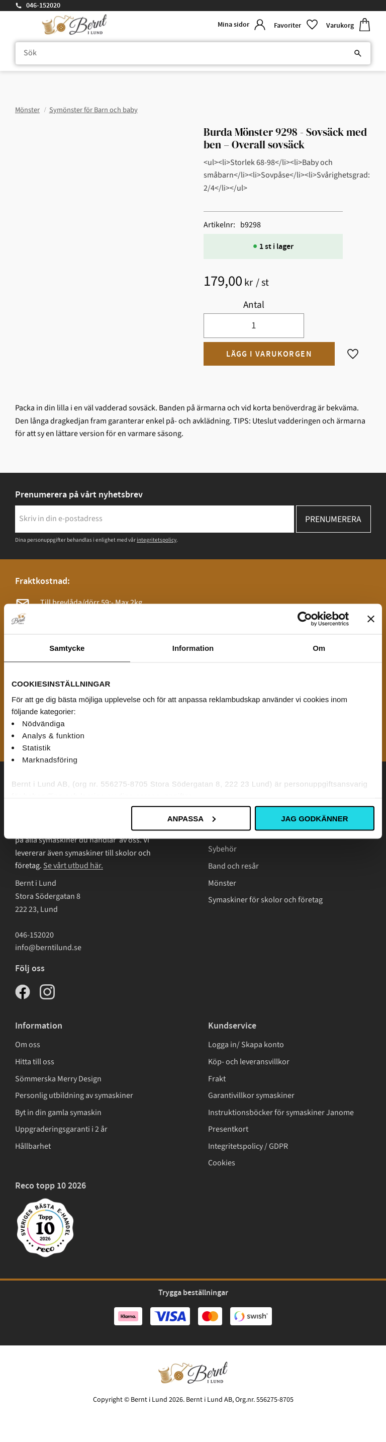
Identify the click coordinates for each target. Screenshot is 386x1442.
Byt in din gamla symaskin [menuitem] (58, 1112)
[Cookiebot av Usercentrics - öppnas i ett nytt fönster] (305, 618)
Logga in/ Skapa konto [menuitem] (246, 1044)
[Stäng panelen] (370, 618)
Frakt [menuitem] (217, 1078)
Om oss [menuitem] (27, 1044)
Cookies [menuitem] (221, 1162)
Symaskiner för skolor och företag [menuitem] (265, 899)
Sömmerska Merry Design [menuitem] (58, 1078)
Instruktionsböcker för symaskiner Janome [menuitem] (281, 1112)
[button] (296, 25)
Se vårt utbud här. (73, 865)
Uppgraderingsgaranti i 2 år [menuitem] (61, 1129)
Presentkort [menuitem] (228, 1129)
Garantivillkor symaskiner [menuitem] (251, 1095)
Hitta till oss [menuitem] (34, 1061)
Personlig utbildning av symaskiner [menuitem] (74, 1095)
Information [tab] (193, 647)
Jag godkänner (314, 818)
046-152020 (43, 5)
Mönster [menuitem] (222, 883)
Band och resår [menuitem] (233, 866)
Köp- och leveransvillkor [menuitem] (249, 1061)
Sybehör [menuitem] (222, 849)
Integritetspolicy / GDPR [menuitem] (248, 1146)
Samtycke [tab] (66, 647)
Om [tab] (319, 647)
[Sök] (357, 53)
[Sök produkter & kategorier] (193, 53)
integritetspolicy (156, 540)
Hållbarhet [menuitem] (33, 1146)
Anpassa (191, 818)
